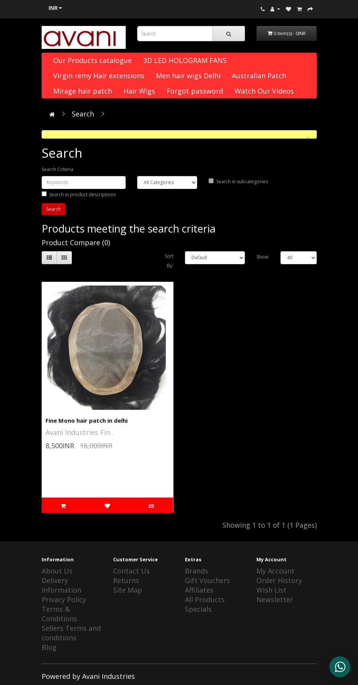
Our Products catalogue (92, 60)
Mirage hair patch (82, 90)
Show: (262, 257)
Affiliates (199, 590)
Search (83, 113)
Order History (279, 580)
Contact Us (131, 570)
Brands (196, 570)
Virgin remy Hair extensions (98, 75)
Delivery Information (61, 585)
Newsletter (274, 599)
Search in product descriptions (79, 194)
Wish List (271, 590)
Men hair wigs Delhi (188, 75)
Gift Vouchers (207, 580)
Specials (198, 609)
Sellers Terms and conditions (71, 633)
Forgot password (195, 90)
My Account (275, 570)
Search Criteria (57, 169)
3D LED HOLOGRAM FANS (185, 60)
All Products (205, 599)
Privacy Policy (64, 599)
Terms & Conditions (59, 613)
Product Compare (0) (76, 242)
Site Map (127, 590)
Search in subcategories (238, 181)
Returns (126, 580)
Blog (49, 647)
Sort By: (169, 261)
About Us (57, 570)
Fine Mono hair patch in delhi (86, 420)
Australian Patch (259, 75)
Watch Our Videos (264, 90)
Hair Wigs (139, 90)
